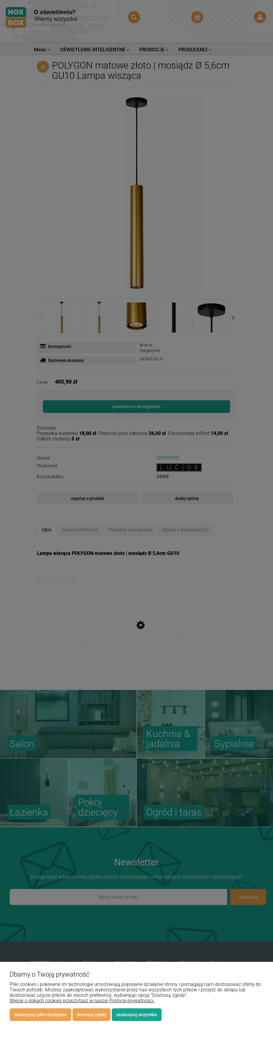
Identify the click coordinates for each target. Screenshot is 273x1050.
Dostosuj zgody (91, 1014)
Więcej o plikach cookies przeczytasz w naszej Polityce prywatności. (82, 1000)
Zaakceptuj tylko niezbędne (40, 1014)
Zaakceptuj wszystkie (136, 1014)
